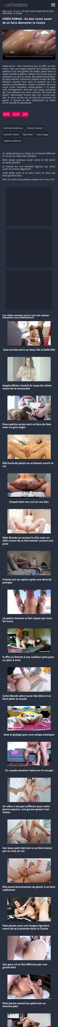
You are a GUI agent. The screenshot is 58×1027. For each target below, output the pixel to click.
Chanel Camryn (35, 128)
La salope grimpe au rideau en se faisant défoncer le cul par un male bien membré (29, 154)
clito (25, 114)
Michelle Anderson (13, 128)
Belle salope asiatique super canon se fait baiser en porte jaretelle (29, 161)
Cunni (16, 11)
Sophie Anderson (12, 140)
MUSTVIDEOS (15, 5)
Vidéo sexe (7, 11)
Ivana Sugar (43, 134)
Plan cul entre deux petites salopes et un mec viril (28, 179)
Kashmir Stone (11, 134)
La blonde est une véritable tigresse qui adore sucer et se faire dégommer (29, 168)
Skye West (28, 134)
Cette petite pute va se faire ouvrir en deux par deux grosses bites (29, 174)
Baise (6, 114)
